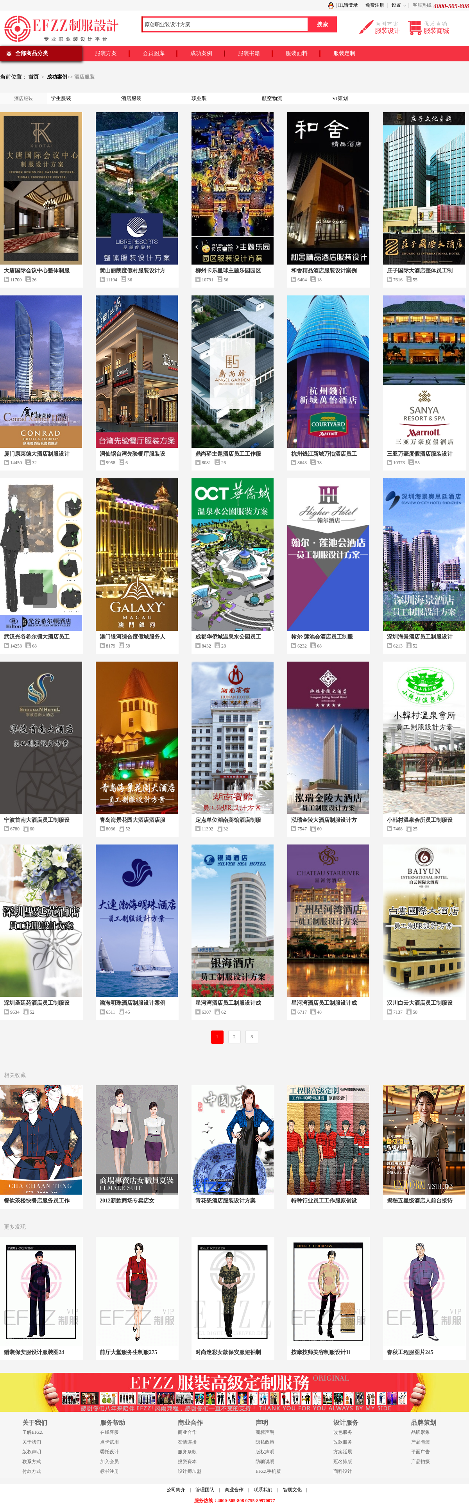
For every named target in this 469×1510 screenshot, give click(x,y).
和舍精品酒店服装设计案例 (324, 271)
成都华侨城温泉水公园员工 (228, 637)
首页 (34, 77)
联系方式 (31, 1461)
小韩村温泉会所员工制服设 (420, 820)
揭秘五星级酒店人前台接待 (420, 1201)
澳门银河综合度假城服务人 (132, 637)
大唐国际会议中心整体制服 (37, 271)
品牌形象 (420, 1432)
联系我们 (263, 1489)
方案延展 (342, 1452)
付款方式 (31, 1471)
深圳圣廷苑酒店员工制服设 (37, 1003)
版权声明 (31, 1452)
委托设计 (109, 1452)
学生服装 (61, 98)
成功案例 (201, 53)
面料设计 (342, 1471)
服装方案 (106, 53)
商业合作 (187, 1432)
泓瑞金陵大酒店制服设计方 (324, 820)
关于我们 (31, 1442)
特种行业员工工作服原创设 (324, 1201)
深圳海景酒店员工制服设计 (420, 637)
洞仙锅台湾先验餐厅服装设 (132, 454)
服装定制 (344, 53)
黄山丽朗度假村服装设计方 (132, 271)
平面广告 (420, 1452)
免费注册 (374, 5)
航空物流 (272, 98)
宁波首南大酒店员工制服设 (37, 820)
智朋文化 (292, 1489)
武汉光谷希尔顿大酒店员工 (37, 637)
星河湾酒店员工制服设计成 (228, 1003)
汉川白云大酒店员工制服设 (420, 1003)
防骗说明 (265, 1461)
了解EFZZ (32, 1432)
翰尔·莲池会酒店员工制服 (322, 637)
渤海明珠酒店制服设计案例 (132, 1003)
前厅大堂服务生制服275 (128, 1352)
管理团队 (204, 1489)
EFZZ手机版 (268, 1471)
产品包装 (420, 1442)
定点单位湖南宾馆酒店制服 (228, 820)
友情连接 (187, 1442)
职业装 (199, 98)
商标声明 (265, 1432)
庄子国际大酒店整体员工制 (420, 271)
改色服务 (342, 1432)
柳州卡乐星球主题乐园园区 (228, 271)
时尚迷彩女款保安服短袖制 (228, 1352)
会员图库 (154, 53)
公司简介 (175, 1489)
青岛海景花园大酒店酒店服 (132, 820)
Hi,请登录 (348, 5)
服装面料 (297, 53)
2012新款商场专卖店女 (127, 1201)
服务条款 (187, 1452)
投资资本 (187, 1461)
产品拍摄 (420, 1461)
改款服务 (342, 1442)
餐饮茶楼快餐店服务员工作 (37, 1201)
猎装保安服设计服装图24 (34, 1352)
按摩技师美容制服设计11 (321, 1352)
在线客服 (109, 1432)
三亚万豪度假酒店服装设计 (420, 454)
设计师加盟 (189, 1471)
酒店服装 (131, 98)
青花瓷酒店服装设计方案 (225, 1201)
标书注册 (109, 1471)
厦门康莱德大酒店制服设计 (37, 454)
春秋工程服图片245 (410, 1352)
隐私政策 (265, 1442)
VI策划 (340, 98)
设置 (396, 5)
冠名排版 (342, 1461)
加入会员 (109, 1461)
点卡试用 (109, 1442)
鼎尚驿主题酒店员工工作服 (228, 454)
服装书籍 (249, 53)
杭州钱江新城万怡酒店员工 (324, 454)
